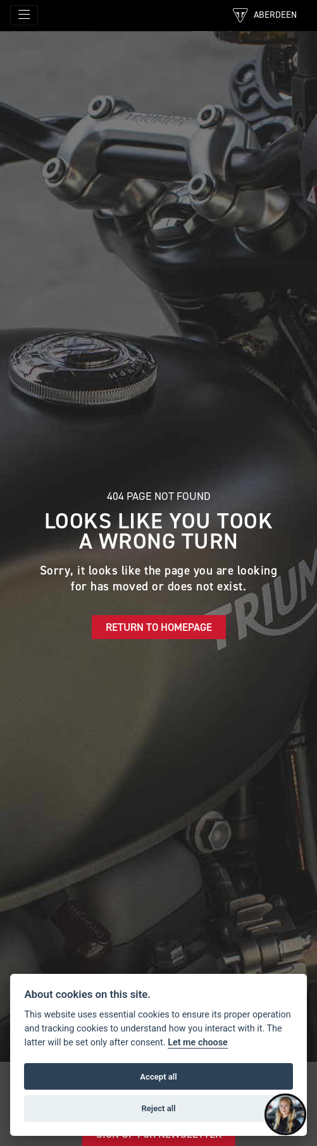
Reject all (158, 1108)
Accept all (158, 1076)
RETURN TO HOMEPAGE (159, 627)
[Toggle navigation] (24, 15)
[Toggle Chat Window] (285, 1114)
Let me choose (198, 1042)
